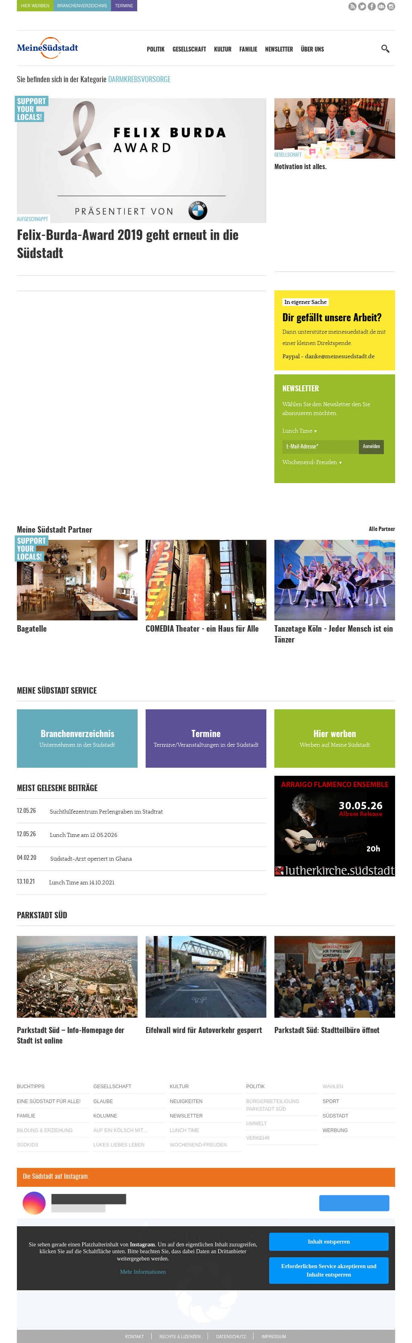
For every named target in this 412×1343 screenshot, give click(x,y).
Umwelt (256, 1123)
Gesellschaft (189, 50)
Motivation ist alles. (300, 167)
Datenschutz (231, 1337)
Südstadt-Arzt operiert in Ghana (91, 859)
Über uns (312, 50)
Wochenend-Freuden (309, 462)
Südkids (27, 1145)
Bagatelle (32, 629)
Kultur (222, 50)
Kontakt (134, 1337)
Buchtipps (31, 1086)
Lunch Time (297, 431)
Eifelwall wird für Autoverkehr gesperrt (204, 1031)
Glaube (103, 1101)
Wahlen (333, 1086)
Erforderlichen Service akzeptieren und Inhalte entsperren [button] (329, 1270)
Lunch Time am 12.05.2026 (83, 835)
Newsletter (279, 50)
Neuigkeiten (186, 1101)
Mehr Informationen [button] (143, 1272)
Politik (156, 50)
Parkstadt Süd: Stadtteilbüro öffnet (326, 1031)
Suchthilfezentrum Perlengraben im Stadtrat (106, 812)
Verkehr (258, 1138)
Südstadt (335, 1116)
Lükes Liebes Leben (118, 1145)
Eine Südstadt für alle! (48, 1101)
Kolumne (105, 1116)
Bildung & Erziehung (45, 1130)
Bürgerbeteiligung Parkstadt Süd (272, 1105)
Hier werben (35, 6)
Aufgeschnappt (32, 219)
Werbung (335, 1130)
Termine (124, 6)
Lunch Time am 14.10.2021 (81, 883)
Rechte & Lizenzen (180, 1337)
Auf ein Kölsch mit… (120, 1130)
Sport (331, 1101)
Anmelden (371, 446)
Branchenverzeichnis (82, 6)
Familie (248, 50)
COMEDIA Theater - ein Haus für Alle (202, 629)
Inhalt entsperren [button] (329, 1242)
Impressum (274, 1337)
